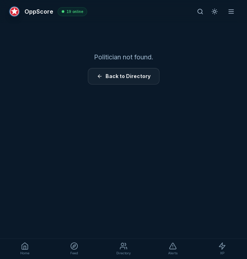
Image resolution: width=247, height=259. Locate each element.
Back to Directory (124, 76)
